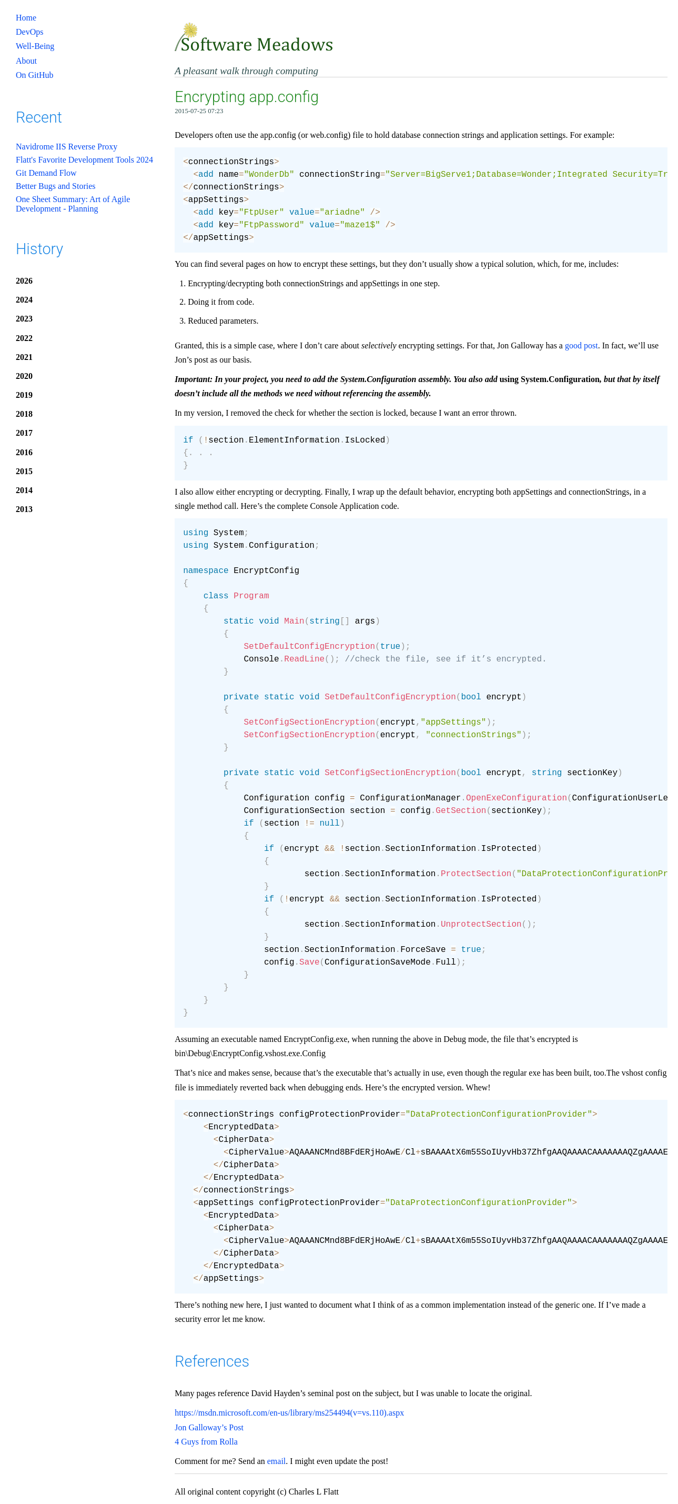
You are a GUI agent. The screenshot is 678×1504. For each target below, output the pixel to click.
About (26, 60)
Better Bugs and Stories (56, 186)
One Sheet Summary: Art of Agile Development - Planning (73, 204)
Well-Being (35, 46)
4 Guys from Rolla (206, 1441)
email (276, 1461)
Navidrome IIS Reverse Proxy (66, 146)
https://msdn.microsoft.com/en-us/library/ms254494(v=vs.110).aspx (289, 1412)
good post (581, 345)
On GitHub (35, 75)
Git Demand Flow (46, 172)
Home (26, 17)
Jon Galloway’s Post (209, 1427)
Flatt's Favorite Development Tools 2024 (84, 159)
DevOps (29, 31)
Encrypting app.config (247, 97)
